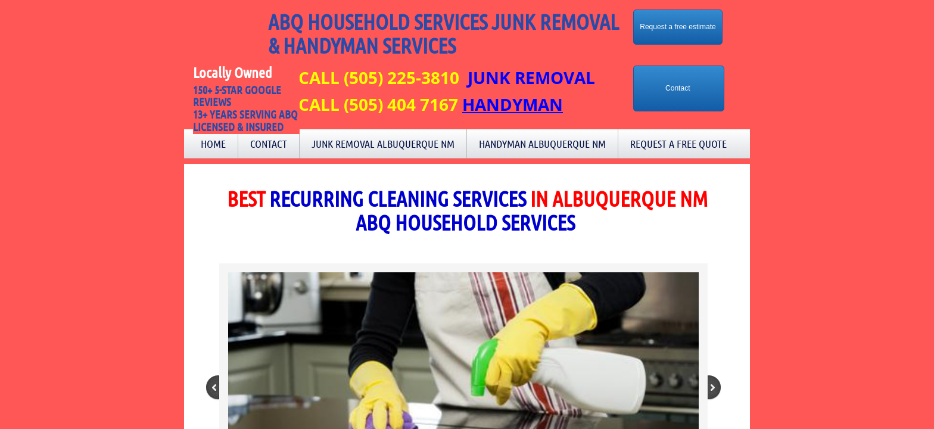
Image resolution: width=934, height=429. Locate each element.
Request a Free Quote (678, 143)
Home (213, 143)
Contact (268, 143)
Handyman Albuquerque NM (542, 143)
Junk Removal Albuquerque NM (383, 143)
